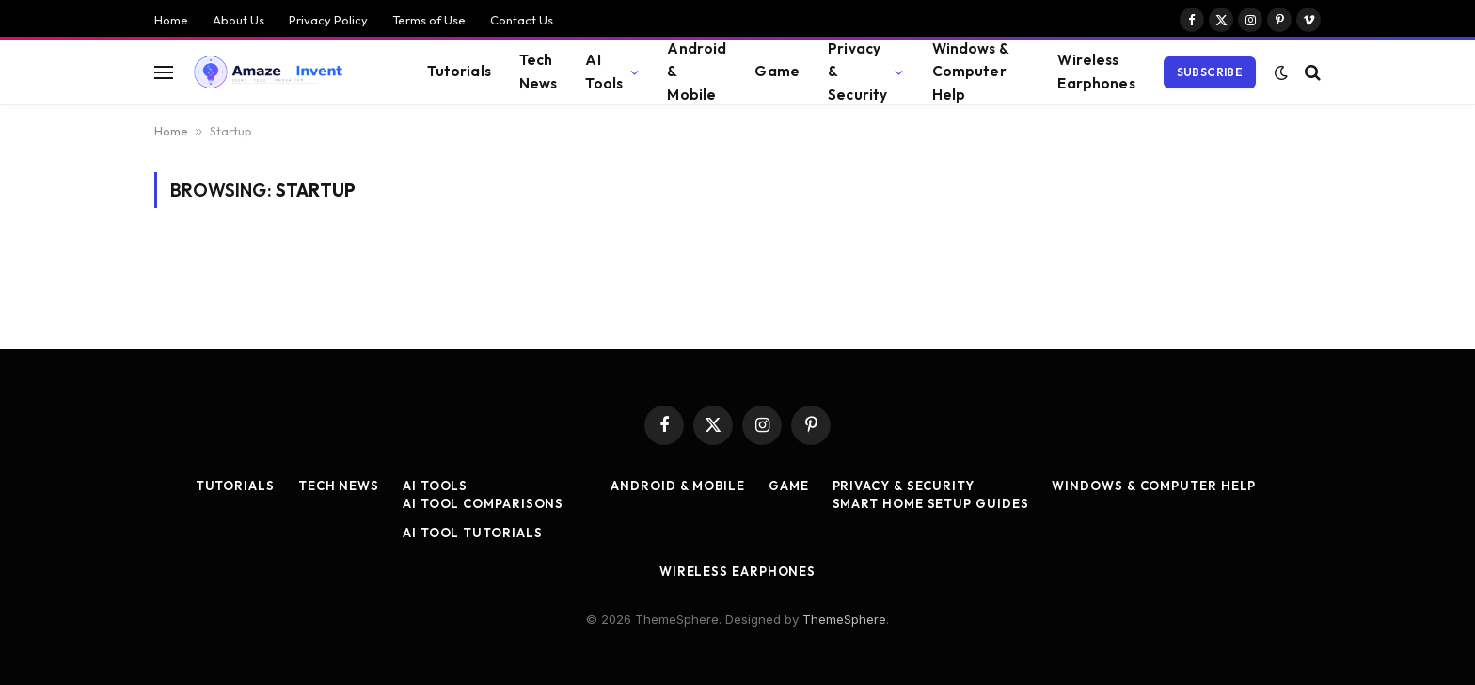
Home (171, 19)
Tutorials (458, 71)
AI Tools (604, 71)
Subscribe (1210, 72)
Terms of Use (429, 19)
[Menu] (163, 72)
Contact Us (521, 19)
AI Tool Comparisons (483, 503)
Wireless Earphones (1095, 71)
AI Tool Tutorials (472, 532)
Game (777, 71)
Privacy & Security (857, 72)
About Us (238, 19)
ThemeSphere (844, 619)
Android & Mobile (696, 72)
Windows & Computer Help (970, 72)
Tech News (538, 71)
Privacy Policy (328, 19)
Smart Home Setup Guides (931, 503)
